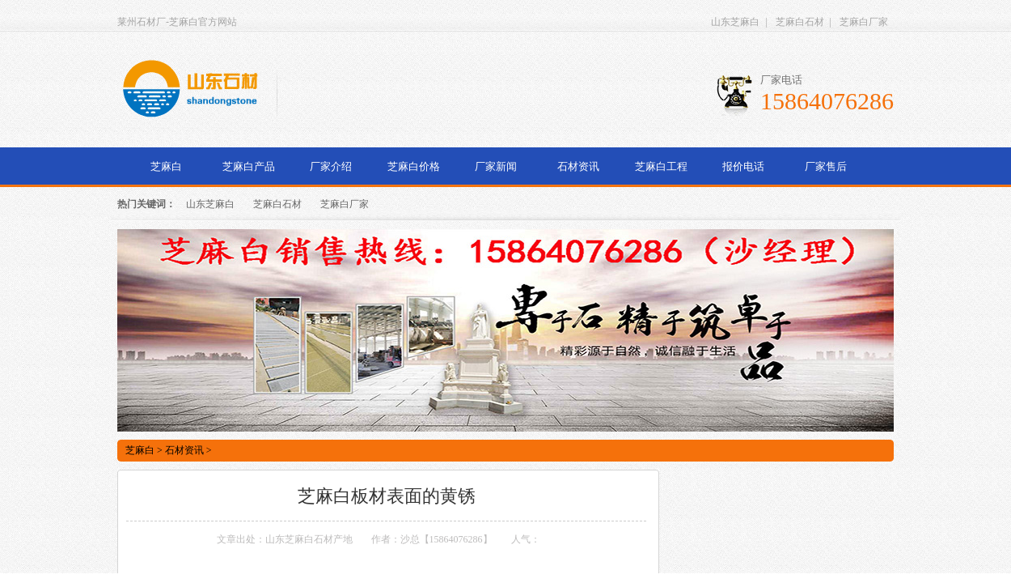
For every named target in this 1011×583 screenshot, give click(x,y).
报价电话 (743, 166)
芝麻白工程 (661, 166)
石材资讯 (578, 166)
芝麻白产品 (248, 166)
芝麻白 (166, 166)
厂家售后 (826, 166)
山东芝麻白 (735, 22)
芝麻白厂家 (864, 22)
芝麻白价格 (413, 166)
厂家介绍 (331, 166)
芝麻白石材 (800, 22)
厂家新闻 (496, 166)
